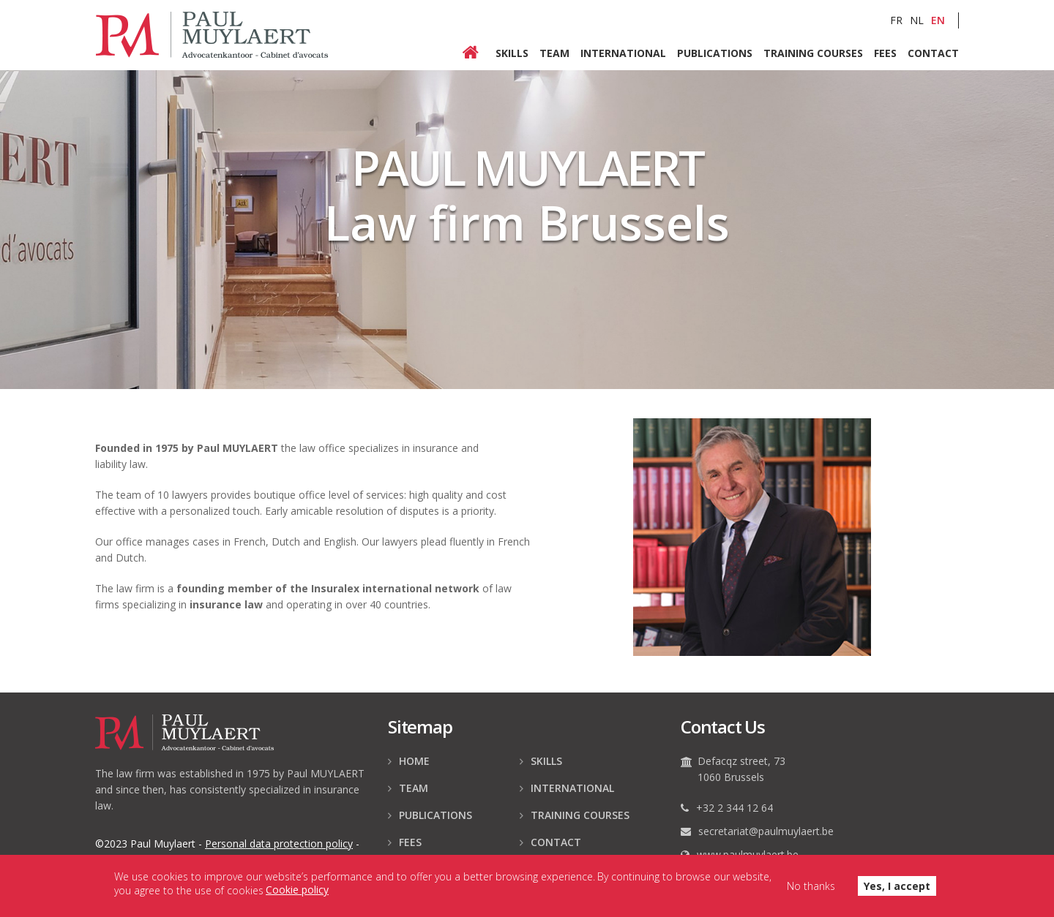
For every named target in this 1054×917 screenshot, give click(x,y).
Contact (933, 52)
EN (938, 20)
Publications (714, 52)
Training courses (813, 52)
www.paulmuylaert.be (748, 854)
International (623, 52)
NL (917, 20)
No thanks (811, 890)
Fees (885, 52)
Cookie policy (297, 893)
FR (896, 20)
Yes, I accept (897, 890)
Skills (512, 52)
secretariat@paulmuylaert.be (766, 831)
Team (554, 52)
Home (479, 53)
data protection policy (279, 843)
